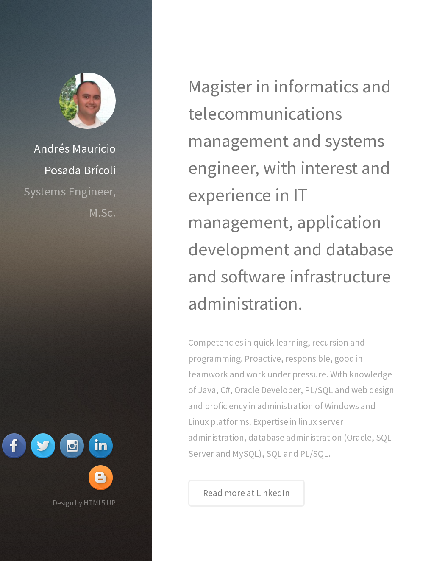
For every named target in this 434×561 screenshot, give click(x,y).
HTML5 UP (99, 503)
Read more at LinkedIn (246, 493)
